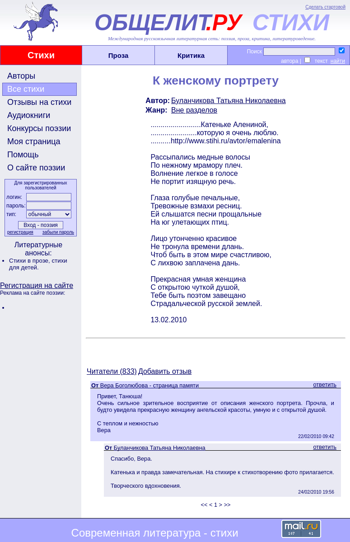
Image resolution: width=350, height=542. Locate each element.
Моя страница (34, 141)
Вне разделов (194, 110)
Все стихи (25, 89)
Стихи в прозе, (30, 260)
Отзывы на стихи (39, 102)
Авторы (21, 75)
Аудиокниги (28, 115)
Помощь (23, 154)
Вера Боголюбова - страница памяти (149, 385)
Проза (118, 55)
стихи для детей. (38, 264)
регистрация (20, 232)
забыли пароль (58, 232)
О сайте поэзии (36, 167)
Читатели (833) (112, 371)
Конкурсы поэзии (39, 128)
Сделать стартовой (325, 7)
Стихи (41, 55)
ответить (324, 384)
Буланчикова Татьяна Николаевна (228, 100)
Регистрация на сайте (36, 285)
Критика (191, 55)
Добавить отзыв (164, 371)
